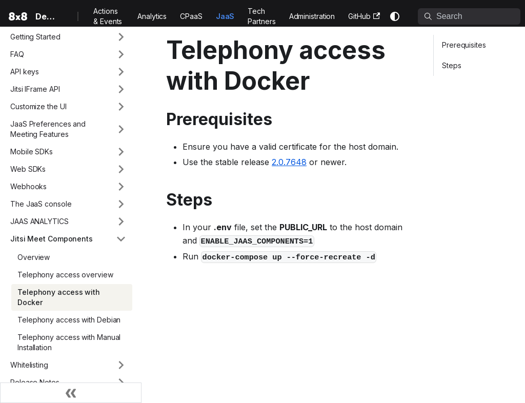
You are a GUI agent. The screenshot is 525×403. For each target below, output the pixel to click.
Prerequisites (464, 45)
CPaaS (191, 16)
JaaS (225, 16)
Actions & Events (107, 16)
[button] (68, 37)
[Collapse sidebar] (71, 392)
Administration (312, 16)
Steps (451, 65)
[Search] (469, 16)
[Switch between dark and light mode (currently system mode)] (395, 16)
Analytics (152, 16)
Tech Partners (261, 16)
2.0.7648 (289, 162)
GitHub (364, 16)
